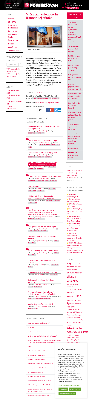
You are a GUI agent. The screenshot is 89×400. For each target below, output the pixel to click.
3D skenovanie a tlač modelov (37, 355)
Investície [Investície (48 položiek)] (78, 304)
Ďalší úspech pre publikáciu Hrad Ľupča (74, 58)
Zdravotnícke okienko (43, 298)
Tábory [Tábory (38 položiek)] (73, 337)
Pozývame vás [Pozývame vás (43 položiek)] (76, 317)
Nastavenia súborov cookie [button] (67, 393)
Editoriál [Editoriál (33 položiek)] (79, 289)
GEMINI (30, 347)
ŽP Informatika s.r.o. (40, 231)
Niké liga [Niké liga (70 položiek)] (76, 312)
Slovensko (38, 287)
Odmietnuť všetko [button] (75, 389)
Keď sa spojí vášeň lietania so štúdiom (39, 368)
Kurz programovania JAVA (35, 372)
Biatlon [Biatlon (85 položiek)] (79, 273)
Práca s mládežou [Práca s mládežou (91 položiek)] (74, 322)
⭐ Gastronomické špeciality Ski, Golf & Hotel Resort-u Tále (74, 218)
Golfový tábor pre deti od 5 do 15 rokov (39, 385)
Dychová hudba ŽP (54, 103)
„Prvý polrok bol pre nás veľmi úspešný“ (74, 48)
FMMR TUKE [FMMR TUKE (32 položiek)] (70, 300)
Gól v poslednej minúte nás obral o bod (74, 77)
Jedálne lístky (14, 50)
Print (41, 110)
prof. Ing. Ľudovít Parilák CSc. (44, 217)
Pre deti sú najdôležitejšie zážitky (37, 332)
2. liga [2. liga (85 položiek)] (69, 263)
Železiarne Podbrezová (13, 26)
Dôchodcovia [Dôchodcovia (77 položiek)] (72, 289)
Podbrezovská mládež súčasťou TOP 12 (39, 395)
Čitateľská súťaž (41, 103)
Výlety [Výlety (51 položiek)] (73, 340)
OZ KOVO (12, 22)
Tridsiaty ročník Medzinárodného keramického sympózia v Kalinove (74, 139)
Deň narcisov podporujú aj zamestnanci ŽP (40, 364)
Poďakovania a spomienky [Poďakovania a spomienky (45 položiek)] (75, 320)
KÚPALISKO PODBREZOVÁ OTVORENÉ (39, 323)
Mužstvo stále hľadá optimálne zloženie (39, 381)
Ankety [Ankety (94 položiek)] (78, 266)
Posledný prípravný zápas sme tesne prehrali (74, 86)
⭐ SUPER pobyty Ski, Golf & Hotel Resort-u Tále (74, 211)
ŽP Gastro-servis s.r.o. (42, 306)
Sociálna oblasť (51, 181)
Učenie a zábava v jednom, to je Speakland (74, 67)
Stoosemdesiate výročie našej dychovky (73, 126)
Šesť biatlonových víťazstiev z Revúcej (74, 105)
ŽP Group (12, 31)
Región (11, 44)
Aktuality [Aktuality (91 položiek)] (70, 266)
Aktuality (40, 191)
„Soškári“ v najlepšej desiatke (36, 359)
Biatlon (11, 18)
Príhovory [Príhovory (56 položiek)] (70, 325)
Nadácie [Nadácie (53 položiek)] (69, 312)
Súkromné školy (12, 35)
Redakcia (12, 47)
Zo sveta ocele (73, 148)
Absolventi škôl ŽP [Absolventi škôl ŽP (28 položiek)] (76, 264)
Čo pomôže (31, 327)
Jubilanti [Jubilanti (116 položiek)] (71, 306)
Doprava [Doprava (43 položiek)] (69, 284)
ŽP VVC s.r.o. (40, 219)
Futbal (32, 243)
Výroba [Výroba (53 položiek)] (77, 340)
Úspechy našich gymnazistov (36, 376)
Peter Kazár (39, 274)
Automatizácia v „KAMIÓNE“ (36, 351)
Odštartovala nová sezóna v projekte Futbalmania (74, 96)
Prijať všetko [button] (63, 389)
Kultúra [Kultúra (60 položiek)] (78, 310)
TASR (37, 200)
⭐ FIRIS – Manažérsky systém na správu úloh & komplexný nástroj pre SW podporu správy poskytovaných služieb (75, 248)
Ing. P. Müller (40, 265)
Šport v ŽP (13, 40)
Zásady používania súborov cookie (69, 385)
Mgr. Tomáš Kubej (41, 131)
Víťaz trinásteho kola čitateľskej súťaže (73, 155)
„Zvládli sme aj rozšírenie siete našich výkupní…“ (42, 336)
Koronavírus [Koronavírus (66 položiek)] (71, 310)
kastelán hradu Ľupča (42, 143)
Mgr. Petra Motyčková (42, 179)
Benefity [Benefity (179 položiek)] (71, 272)
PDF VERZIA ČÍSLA (73, 8)
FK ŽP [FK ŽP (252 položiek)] (79, 296)
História (55, 98)
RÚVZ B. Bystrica (41, 296)
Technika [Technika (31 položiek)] (69, 337)
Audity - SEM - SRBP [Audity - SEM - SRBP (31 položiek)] (72, 269)
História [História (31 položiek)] (72, 303)
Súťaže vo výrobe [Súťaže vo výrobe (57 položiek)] (73, 335)
